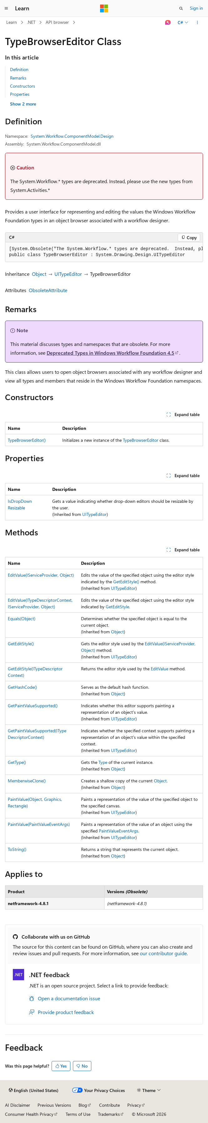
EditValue (159, 669)
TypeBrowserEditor (140, 440)
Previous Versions (54, 1105)
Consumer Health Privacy (29, 1114)
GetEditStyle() (126, 582)
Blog (83, 1105)
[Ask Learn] (168, 23)
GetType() (17, 762)
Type (103, 762)
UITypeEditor (68, 273)
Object (39, 273)
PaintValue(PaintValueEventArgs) (39, 824)
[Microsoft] (104, 8)
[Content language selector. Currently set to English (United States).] (33, 1090)
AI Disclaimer (17, 1105)
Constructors (22, 86)
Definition (19, 69)
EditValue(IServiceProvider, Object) (41, 575)
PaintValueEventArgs (118, 831)
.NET (31, 22)
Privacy (134, 1105)
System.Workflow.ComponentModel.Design (72, 136)
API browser (57, 22)
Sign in (196, 8)
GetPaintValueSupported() (33, 705)
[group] (104, 252)
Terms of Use (78, 1114)
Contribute (109, 1105)
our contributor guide (163, 953)
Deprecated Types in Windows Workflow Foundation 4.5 (110, 352)
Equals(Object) (21, 618)
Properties (19, 94)
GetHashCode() (22, 687)
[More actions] (197, 23)
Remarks (18, 78)
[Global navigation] (6, 8)
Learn (11, 22)
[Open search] (181, 8)
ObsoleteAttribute (48, 290)
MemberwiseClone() (27, 781)
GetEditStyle (117, 607)
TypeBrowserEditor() (27, 440)
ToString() (17, 849)
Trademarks (109, 1114)
